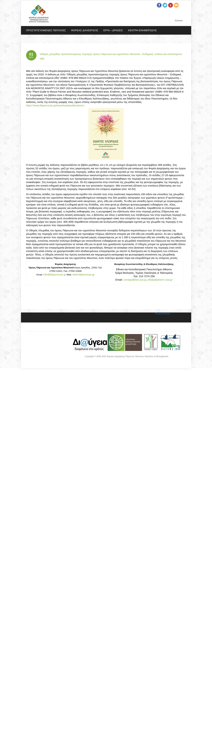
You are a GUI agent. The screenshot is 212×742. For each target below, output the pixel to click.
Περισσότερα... (163, 313)
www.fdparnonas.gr (83, 274)
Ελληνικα (178, 21)
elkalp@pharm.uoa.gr (160, 279)
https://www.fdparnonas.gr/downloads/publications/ (55, 105)
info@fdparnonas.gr (54, 274)
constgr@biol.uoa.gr (134, 279)
